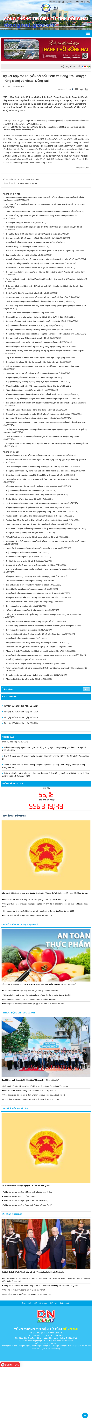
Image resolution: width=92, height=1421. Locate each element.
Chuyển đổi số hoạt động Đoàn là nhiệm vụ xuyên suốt (30, 297)
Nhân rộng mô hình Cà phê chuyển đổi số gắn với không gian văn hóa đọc (38, 468)
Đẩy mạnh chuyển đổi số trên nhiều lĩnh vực (25, 545)
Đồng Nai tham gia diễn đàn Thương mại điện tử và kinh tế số (32, 652)
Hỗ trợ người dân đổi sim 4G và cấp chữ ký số (26, 347)
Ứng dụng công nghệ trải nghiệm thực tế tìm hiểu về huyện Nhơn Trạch (36, 449)
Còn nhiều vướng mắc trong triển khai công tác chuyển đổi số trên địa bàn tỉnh (40, 388)
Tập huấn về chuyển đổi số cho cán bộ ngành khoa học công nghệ (35, 412)
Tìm (86, 743)
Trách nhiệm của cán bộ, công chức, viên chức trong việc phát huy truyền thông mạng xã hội (46, 722)
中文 (88, 2)
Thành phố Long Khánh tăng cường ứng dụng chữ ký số (30, 464)
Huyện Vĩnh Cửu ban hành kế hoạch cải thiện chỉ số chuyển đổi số (35, 322)
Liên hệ (53, 1357)
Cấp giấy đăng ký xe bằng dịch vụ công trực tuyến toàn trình (32, 436)
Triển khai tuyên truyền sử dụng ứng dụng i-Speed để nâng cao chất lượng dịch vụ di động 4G (47, 333)
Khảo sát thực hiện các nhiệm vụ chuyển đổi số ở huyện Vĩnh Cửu (34, 371)
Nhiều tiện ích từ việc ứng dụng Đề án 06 (23, 553)
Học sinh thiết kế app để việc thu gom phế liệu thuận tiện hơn (32, 416)
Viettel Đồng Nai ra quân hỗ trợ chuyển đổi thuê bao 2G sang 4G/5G (35, 510)
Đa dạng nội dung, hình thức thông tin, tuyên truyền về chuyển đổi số (36, 375)
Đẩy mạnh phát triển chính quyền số (21, 607)
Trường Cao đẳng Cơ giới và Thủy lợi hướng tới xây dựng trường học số (37, 574)
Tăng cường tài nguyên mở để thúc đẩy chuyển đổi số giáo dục (33, 579)
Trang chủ (26, 1357)
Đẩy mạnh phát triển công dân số (20, 660)
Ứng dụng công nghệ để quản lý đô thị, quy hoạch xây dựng (32, 562)
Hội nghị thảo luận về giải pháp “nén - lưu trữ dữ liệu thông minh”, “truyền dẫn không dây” (45, 326)
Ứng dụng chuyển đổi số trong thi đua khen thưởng (28, 432)
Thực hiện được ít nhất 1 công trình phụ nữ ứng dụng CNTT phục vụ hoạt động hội (42, 534)
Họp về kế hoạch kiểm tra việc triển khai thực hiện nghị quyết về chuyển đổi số (40, 314)
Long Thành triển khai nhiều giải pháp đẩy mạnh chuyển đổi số (33, 397)
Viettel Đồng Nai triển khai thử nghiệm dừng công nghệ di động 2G (35, 401)
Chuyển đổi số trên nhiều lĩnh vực (20, 693)
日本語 (61, 2)
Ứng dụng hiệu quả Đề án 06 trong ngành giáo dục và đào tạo (32, 440)
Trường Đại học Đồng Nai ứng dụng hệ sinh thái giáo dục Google (34, 570)
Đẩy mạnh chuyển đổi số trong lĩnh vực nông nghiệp (29, 380)
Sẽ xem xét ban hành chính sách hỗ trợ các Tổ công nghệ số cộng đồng (37, 352)
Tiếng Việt (79, 2)
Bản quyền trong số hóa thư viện (20, 277)
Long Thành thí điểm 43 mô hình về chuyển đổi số (27, 639)
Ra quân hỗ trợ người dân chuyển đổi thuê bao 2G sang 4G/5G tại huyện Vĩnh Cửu (41, 270)
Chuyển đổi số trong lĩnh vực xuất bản (22, 611)
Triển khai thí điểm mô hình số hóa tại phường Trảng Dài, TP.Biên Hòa (36, 566)
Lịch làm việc (9, 751)
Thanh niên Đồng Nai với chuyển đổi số (23, 733)
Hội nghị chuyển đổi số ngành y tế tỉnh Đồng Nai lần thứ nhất (32, 292)
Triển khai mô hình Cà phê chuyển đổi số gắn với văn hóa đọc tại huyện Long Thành (42, 491)
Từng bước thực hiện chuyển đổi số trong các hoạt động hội (32, 591)
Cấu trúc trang (40, 1357)
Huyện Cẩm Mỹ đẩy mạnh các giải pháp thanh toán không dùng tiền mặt (37, 453)
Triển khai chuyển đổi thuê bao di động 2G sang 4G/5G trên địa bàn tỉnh (37, 521)
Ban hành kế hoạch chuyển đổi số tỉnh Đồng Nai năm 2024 (31, 549)
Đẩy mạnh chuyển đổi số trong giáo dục (23, 684)
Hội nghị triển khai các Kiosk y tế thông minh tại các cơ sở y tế (33, 384)
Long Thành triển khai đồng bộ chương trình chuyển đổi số (31, 697)
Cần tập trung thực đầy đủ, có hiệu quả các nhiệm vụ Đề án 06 (33, 541)
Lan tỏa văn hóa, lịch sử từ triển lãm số (23, 309)
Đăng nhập (65, 1357)
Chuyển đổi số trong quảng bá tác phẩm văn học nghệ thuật (32, 648)
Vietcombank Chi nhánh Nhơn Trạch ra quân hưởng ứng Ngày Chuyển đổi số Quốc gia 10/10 (46, 477)
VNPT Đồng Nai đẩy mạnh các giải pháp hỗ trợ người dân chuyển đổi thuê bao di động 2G (45, 405)
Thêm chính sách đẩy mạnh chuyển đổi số (24, 367)
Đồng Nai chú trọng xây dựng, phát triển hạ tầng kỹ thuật (30, 631)
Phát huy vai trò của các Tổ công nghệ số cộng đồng (29, 656)
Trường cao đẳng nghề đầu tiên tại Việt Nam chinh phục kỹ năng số (35, 318)
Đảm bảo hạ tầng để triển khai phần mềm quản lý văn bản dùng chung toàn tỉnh (40, 583)
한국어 (69, 2)
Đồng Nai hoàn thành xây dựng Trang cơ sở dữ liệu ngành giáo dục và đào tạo (40, 525)
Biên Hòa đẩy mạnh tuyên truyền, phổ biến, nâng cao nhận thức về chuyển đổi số (41, 624)
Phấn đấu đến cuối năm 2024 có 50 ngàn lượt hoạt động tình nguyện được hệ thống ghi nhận (46, 514)
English (52, 2)
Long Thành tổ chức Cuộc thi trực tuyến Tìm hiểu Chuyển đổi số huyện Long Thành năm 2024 (47, 457)
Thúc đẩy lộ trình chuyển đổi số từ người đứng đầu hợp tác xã (33, 603)
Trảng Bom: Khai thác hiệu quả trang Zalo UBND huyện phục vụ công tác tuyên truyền (43, 669)
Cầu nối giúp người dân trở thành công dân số (26, 643)
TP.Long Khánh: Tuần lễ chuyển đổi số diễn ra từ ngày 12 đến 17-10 (35, 705)
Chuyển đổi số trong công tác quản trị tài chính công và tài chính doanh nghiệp (40, 710)
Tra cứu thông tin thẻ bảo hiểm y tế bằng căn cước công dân (32, 428)
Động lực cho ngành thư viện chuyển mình (24, 587)
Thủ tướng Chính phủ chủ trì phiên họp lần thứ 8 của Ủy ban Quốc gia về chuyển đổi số (44, 281)
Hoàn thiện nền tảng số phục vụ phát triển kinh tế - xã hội (31, 729)
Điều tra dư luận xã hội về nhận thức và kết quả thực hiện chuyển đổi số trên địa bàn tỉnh (44, 340)
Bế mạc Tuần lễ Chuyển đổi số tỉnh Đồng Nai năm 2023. (30, 718)
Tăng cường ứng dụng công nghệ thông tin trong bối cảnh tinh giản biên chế (39, 266)
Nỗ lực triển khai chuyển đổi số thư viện (23, 615)
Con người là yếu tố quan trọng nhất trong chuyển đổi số (30, 619)
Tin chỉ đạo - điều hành (14, 870)
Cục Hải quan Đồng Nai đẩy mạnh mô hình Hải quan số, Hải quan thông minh (39, 305)
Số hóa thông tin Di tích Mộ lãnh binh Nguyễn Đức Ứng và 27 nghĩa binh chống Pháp (42, 421)
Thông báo (8, 791)
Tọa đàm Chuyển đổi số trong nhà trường (24, 635)
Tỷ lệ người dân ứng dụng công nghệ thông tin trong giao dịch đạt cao (36, 557)
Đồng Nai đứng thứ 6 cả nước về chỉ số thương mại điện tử (31, 288)
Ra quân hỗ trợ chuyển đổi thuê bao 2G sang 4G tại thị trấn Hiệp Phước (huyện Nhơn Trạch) (45, 259)
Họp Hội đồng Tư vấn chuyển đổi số (21, 301)
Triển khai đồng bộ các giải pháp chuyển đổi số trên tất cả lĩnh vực (35, 688)
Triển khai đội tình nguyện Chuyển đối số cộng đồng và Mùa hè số (34, 356)
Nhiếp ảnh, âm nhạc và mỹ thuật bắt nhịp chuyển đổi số (30, 676)
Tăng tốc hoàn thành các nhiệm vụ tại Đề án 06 (26, 444)
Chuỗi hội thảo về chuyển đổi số (20, 714)
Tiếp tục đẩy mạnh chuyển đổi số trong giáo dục (27, 664)
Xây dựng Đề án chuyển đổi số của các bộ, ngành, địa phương (33, 473)
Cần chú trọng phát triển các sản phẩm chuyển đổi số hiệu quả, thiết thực (38, 680)
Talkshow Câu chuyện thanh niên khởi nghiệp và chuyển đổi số (33, 701)
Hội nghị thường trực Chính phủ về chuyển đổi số (27, 392)
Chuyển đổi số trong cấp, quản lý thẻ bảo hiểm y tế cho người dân (34, 529)
